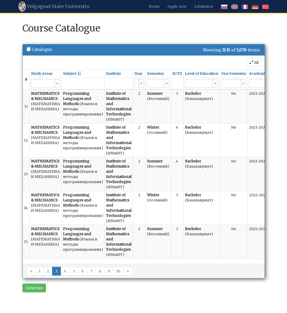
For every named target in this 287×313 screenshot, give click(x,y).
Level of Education (201, 73)
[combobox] (45, 83)
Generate (34, 288)
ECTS (177, 73)
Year (138, 73)
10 (118, 271)
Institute (113, 73)
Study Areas (41, 73)
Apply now (176, 6)
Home (154, 6)
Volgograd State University (54, 6)
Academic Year (262, 73)
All (254, 62)
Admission (203, 6)
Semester (155, 73)
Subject (69, 73)
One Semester (233, 73)
